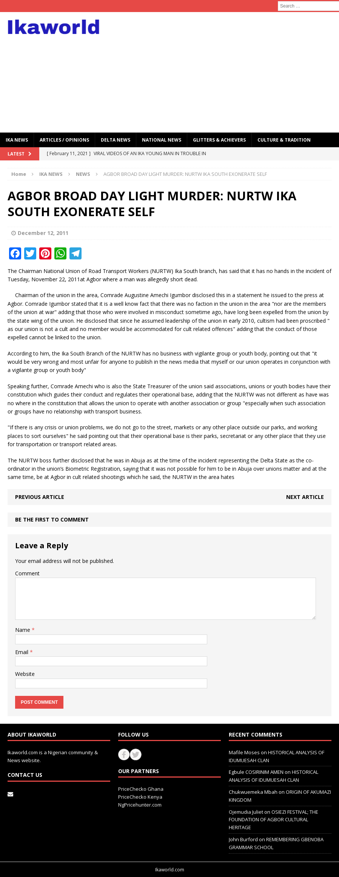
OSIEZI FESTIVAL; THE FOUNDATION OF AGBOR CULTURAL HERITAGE (273, 819)
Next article (305, 496)
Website (25, 673)
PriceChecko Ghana (140, 788)
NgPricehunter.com (140, 804)
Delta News (115, 140)
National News (161, 140)
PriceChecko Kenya (140, 796)
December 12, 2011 (43, 232)
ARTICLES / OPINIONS (64, 140)
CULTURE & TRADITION (284, 140)
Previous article (39, 496)
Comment (27, 573)
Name (23, 629)
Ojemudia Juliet (246, 811)
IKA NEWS (17, 140)
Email (22, 652)
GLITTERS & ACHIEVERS (219, 140)
